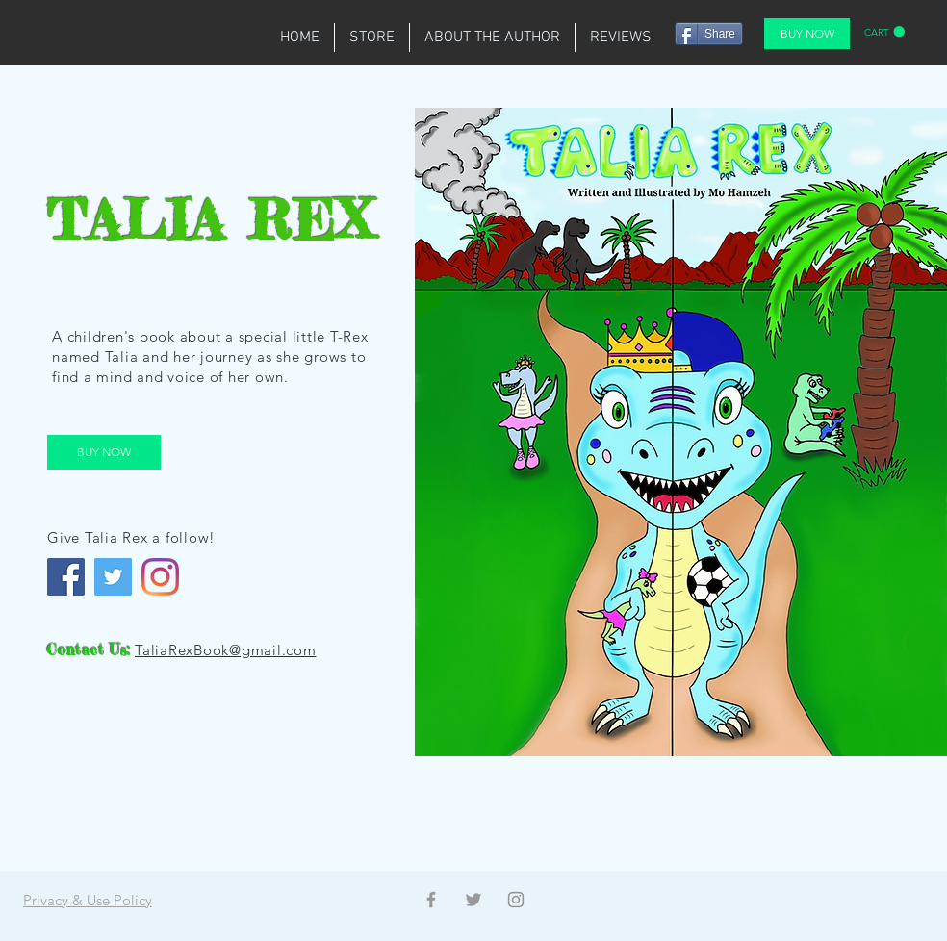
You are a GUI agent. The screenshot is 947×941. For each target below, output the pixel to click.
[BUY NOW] (807, 33)
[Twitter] (113, 577)
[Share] (709, 33)
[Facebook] (66, 577)
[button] (884, 32)
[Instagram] (160, 577)
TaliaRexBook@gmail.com (226, 650)
